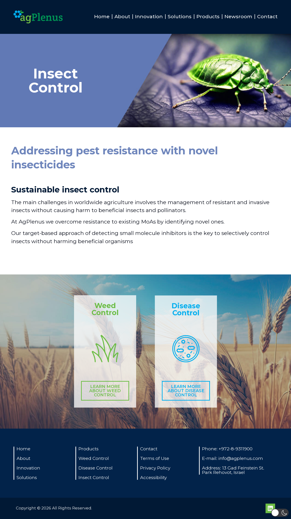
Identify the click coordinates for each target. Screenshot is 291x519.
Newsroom (238, 16)
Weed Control (105, 309)
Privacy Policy (155, 468)
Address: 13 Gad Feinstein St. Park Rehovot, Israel (233, 470)
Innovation (149, 16)
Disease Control (186, 309)
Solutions (180, 16)
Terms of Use (154, 458)
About (122, 16)
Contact (267, 16)
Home (102, 16)
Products (208, 16)
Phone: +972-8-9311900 (227, 449)
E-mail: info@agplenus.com (232, 458)
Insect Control (93, 477)
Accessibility (153, 477)
